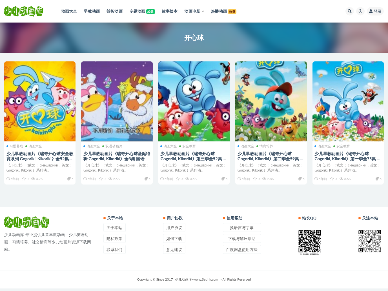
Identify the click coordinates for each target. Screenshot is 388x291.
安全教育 (188, 145)
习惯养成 (15, 145)
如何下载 (174, 241)
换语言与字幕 (242, 230)
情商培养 (265, 145)
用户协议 (174, 230)
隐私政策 (114, 241)
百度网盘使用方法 (242, 252)
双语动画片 (113, 145)
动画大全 (34, 145)
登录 (375, 11)
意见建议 (174, 252)
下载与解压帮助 (242, 241)
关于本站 (114, 230)
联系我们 (114, 252)
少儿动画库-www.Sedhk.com (196, 282)
